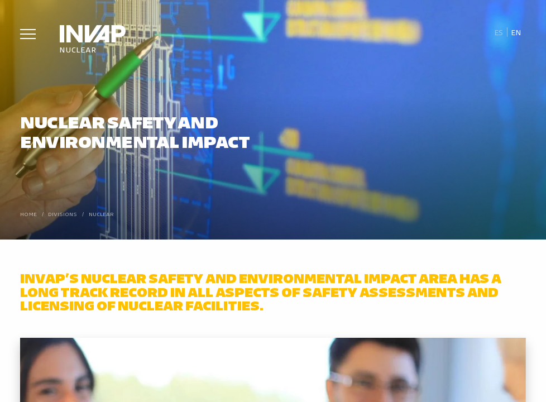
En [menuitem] (516, 32)
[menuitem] (498, 32)
